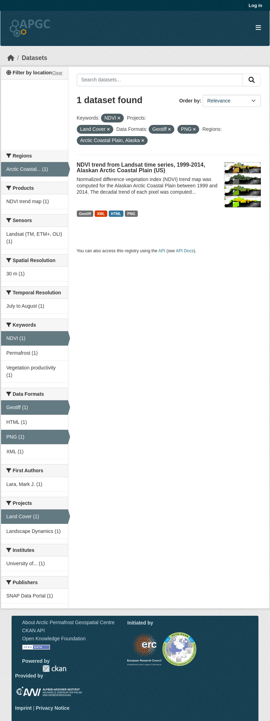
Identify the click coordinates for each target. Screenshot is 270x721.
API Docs (185, 250)
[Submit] (252, 80)
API (162, 250)
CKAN (54, 668)
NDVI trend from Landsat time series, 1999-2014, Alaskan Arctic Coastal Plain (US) (141, 167)
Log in (255, 5)
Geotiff (85, 214)
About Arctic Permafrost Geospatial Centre (68, 622)
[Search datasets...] (160, 80)
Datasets (34, 57)
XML (101, 214)
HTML (116, 214)
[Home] (10, 57)
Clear (57, 73)
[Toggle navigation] (258, 28)
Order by (189, 101)
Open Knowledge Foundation (54, 638)
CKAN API (33, 630)
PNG (131, 214)
